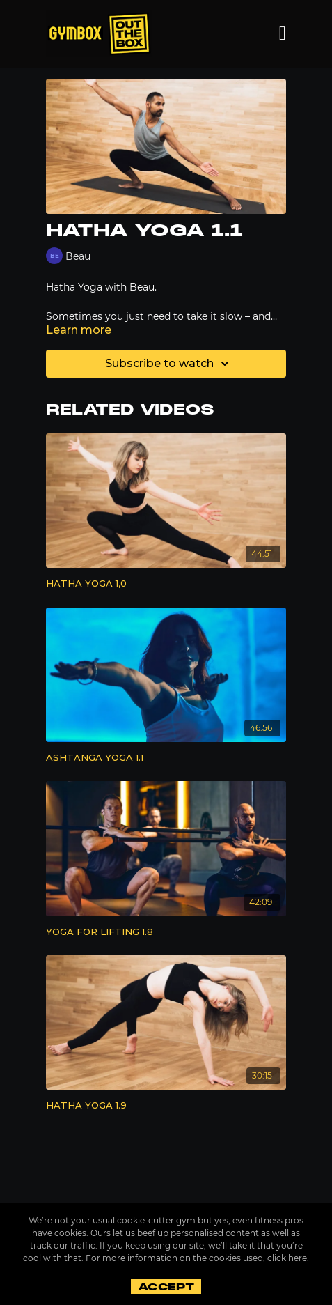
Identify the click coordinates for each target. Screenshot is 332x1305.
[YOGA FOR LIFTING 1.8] (166, 932)
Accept (166, 1286)
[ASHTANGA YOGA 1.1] (166, 758)
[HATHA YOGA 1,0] (166, 584)
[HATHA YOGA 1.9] (166, 1106)
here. (298, 1258)
